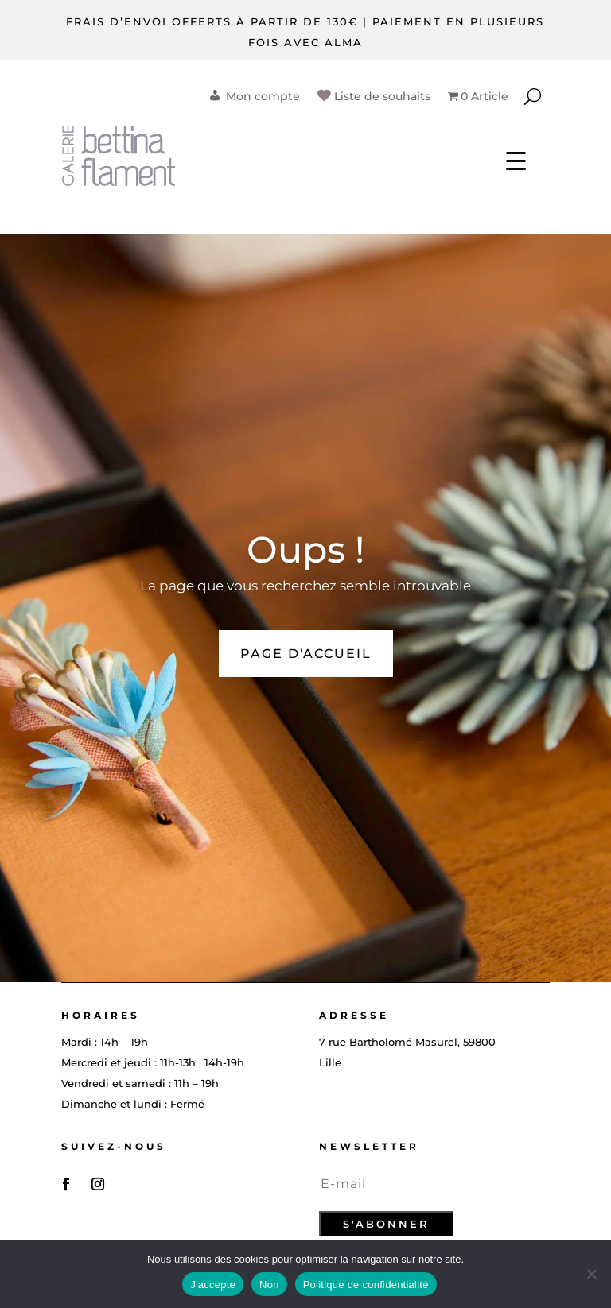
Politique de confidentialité (366, 1285)
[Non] (591, 1274)
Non (269, 1285)
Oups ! (305, 549)
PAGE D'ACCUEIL (306, 653)
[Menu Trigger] (516, 159)
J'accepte (212, 1285)
